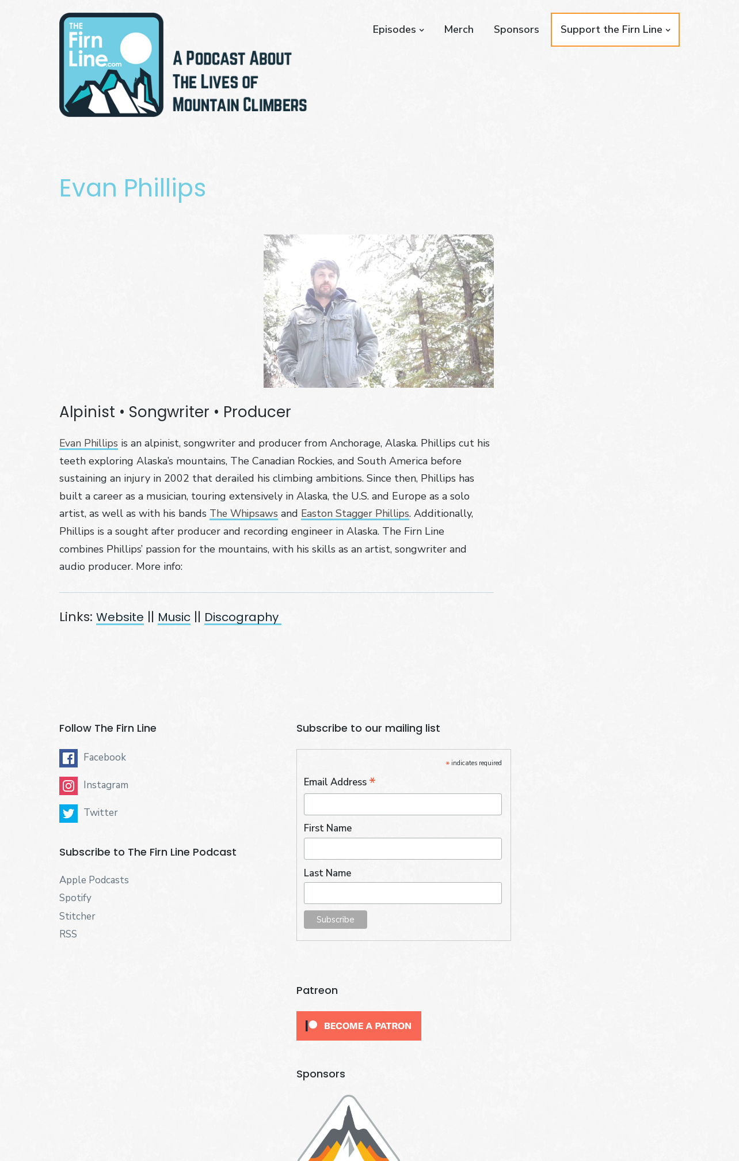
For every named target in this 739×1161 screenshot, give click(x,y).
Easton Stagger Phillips (359, 513)
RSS (68, 936)
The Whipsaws (244, 513)
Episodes (394, 29)
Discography (254, 616)
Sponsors (516, 29)
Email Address (317, 784)
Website (121, 616)
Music (179, 616)
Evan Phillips (89, 443)
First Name (304, 830)
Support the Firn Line (611, 29)
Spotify (75, 900)
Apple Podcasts (94, 881)
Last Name (304, 873)
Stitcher (77, 918)
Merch (459, 29)
